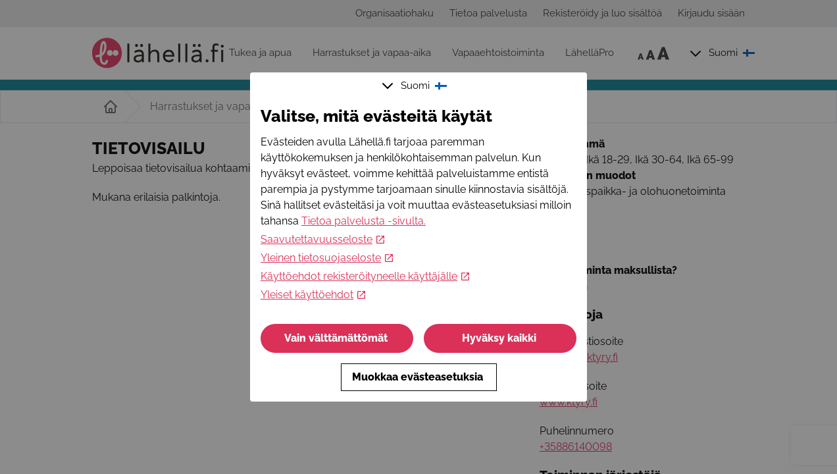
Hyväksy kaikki (500, 338)
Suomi (416, 85)
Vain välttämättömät (337, 338)
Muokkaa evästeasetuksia (419, 377)
